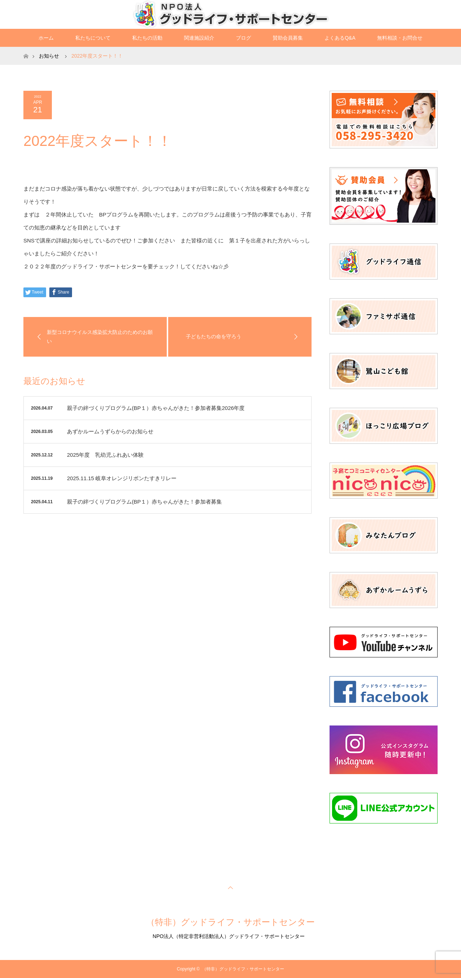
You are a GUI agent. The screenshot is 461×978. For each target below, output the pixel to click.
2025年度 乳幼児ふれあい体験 (105, 455)
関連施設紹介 (199, 38)
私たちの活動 (147, 38)
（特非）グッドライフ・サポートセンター (230, 922)
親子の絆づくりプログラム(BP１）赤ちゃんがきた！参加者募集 (144, 502)
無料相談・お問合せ (399, 38)
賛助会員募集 (288, 38)
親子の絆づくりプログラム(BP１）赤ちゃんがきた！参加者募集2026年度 (156, 408)
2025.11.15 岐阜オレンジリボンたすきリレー (121, 478)
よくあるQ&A (340, 38)
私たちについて (93, 38)
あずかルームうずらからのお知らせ (110, 431)
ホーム (46, 38)
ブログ (243, 38)
